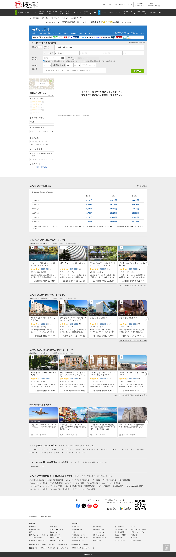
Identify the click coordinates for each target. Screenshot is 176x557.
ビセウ (51, 452)
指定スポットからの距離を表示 (42, 154)
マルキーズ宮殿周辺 (103, 486)
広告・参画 (118, 537)
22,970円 (135, 209)
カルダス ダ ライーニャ (90, 449)
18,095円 (113, 222)
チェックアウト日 (70, 58)
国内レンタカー (55, 532)
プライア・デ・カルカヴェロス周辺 (83, 489)
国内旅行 (32, 523)
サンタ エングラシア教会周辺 (59, 489)
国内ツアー (33, 532)
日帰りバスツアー (56, 535)
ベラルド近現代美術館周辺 (73, 486)
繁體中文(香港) (75, 544)
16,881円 (135, 213)
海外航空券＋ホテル (78, 535)
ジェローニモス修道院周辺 (134, 486)
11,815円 (113, 200)
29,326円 (135, 222)
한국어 (85, 544)
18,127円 (113, 213)
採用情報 (134, 537)
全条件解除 (49, 96)
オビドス (70, 449)
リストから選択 (48, 53)
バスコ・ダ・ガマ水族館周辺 (110, 483)
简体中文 (52, 544)
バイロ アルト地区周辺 (36, 480)
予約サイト (36, 164)
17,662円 (113, 217)
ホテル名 (34, 69)
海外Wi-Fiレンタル (78, 540)
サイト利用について (121, 529)
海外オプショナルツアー (80, 538)
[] (125, 22)
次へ (147, 264)
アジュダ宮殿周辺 (92, 483)
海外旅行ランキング (99, 538)
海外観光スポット (98, 529)
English (43, 544)
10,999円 (88, 204)
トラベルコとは (106, 4)
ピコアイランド (41, 452)
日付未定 (46, 61)
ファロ (78, 452)
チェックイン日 (34, 58)
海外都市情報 (97, 540)
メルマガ (129, 4)
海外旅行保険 (97, 527)
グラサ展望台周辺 (124, 480)
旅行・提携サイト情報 (138, 529)
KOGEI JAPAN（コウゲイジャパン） (84, 548)
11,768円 (88, 213)
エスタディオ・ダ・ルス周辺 (74, 483)
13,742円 (88, 217)
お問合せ (139, 4)
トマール (140, 449)
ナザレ (31, 452)
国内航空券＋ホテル (37, 538)
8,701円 (89, 200)
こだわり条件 (37, 149)
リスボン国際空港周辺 (36, 466)
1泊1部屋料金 (38, 128)
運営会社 (134, 535)
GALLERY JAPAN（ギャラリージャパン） (55, 548)
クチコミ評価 (38, 118)
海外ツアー (75, 532)
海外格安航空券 (77, 529)
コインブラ (104, 449)
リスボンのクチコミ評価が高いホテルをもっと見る (130, 395)
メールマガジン (120, 540)
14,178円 (113, 204)
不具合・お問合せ (121, 535)
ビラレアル (59, 452)
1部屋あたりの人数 (59, 65)
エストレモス (53, 449)
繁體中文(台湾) (62, 544)
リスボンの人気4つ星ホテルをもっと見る (133, 340)
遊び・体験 (53, 527)
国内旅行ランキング (56, 540)
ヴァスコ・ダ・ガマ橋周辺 (38, 483)
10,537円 (88, 209)
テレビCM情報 (136, 540)
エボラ (62, 449)
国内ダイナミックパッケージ (38, 535)
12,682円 (88, 222)
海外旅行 (75, 523)
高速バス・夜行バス (56, 529)
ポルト (84, 452)
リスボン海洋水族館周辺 (55, 480)
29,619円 (135, 204)
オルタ (78, 449)
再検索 (137, 71)
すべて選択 (35, 167)
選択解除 (44, 167)
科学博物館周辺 (89, 486)
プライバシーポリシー (138, 532)
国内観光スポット (56, 538)
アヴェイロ (33, 449)
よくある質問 (118, 4)
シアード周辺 (95, 480)
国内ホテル (33, 527)
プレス (133, 527)
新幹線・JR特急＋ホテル (39, 540)
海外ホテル (41, 29)
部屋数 (34, 65)
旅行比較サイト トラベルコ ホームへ (40, 516)
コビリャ (113, 449)
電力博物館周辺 (118, 486)
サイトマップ (119, 527)
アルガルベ (42, 449)
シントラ (121, 449)
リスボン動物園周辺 (56, 483)
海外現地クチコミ (98, 535)
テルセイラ (130, 449)
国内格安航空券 (34, 529)
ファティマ (69, 452)
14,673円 (135, 200)
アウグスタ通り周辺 (109, 480)
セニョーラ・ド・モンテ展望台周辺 (77, 480)
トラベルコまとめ (98, 532)
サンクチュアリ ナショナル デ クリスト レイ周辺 (45, 486)
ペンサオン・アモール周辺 (38, 489)
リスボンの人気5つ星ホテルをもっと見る (133, 285)
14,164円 (113, 209)
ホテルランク (38, 99)
